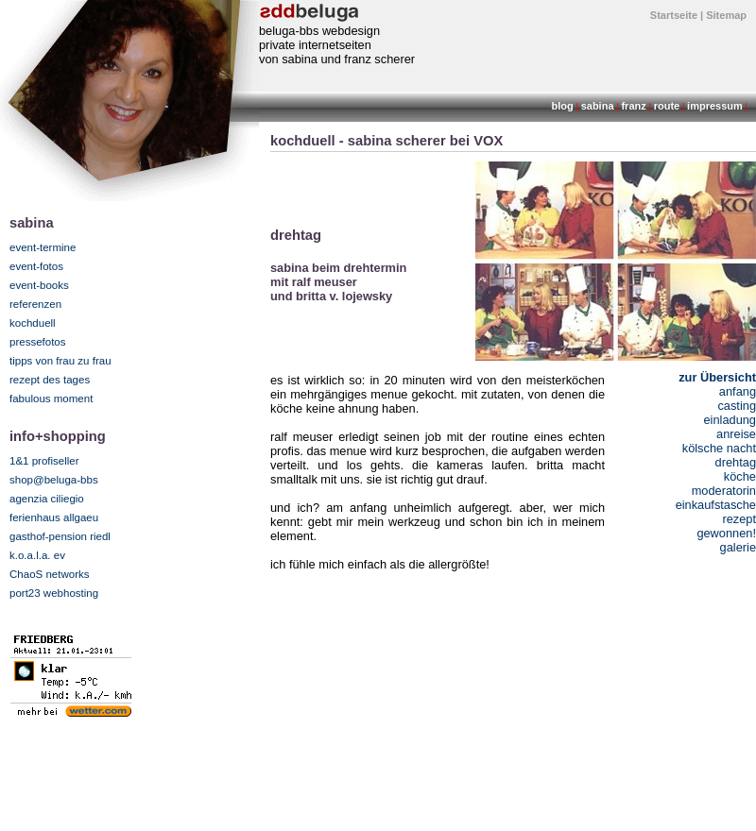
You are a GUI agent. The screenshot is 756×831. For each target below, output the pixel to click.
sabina (597, 105)
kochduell (32, 323)
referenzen (35, 304)
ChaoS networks (49, 574)
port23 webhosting (53, 593)
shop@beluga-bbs (53, 479)
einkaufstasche (716, 505)
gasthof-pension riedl (60, 536)
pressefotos (37, 342)
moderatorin (724, 490)
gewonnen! (726, 533)
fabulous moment (51, 398)
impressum (715, 105)
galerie (738, 547)
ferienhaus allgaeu (53, 517)
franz (633, 105)
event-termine (42, 247)
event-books (39, 285)
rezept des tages (49, 379)
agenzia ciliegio (46, 498)
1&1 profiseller (44, 460)
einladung (729, 420)
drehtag (735, 462)
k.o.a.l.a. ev (37, 555)
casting (736, 406)
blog (563, 105)
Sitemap (726, 15)
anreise (736, 434)
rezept (739, 519)
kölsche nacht (719, 448)
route (667, 105)
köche (740, 476)
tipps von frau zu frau (60, 360)
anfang (737, 391)
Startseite (673, 15)
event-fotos (36, 266)
